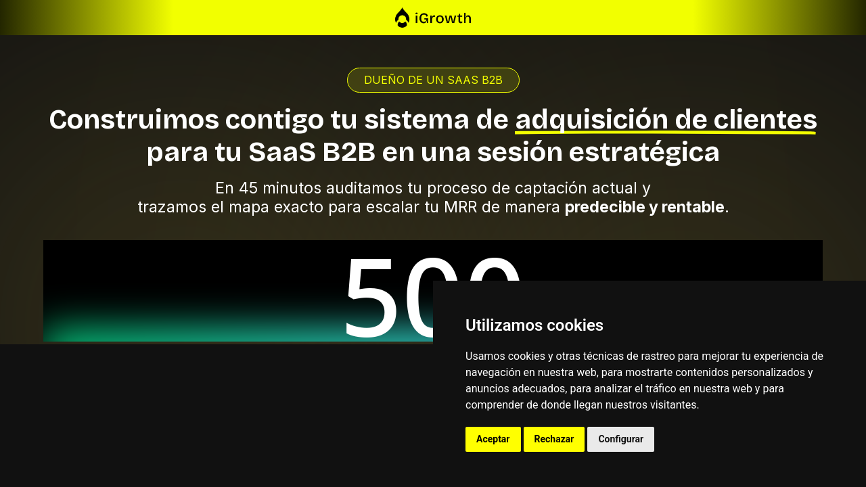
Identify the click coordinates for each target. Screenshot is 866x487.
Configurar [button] (620, 439)
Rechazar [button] (554, 439)
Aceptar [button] (493, 439)
